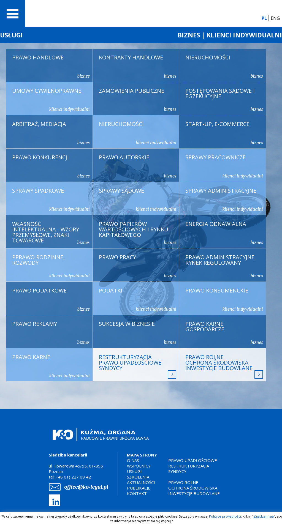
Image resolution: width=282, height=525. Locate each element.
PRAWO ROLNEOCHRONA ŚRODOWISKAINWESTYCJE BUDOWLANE (224, 366)
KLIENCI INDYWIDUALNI (244, 35)
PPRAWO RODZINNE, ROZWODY (51, 266)
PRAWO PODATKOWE (51, 299)
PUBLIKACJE (138, 488)
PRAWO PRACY (138, 266)
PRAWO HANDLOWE (51, 66)
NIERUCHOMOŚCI (224, 66)
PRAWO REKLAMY (51, 332)
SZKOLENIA (138, 477)
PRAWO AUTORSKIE (138, 166)
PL (264, 18)
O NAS (133, 460)
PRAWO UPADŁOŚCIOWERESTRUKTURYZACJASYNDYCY (192, 466)
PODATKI (138, 299)
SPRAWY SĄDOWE (138, 199)
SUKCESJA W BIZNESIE (138, 332)
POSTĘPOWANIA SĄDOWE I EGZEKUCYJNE (224, 99)
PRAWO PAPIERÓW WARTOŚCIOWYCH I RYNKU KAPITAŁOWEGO (138, 232)
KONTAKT (137, 493)
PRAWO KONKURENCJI (51, 166)
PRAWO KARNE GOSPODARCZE (224, 332)
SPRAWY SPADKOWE (51, 199)
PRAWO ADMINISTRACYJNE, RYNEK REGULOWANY (224, 266)
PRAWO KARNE (51, 366)
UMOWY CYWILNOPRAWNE (51, 99)
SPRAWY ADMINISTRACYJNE (224, 199)
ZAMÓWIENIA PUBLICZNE (138, 99)
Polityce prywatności (225, 516)
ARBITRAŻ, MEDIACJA (51, 133)
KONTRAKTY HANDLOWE (138, 66)
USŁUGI (11, 35)
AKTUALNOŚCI (141, 482)
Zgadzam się (264, 516)
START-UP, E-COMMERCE (224, 133)
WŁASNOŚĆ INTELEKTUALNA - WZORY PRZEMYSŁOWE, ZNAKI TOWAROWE (51, 232)
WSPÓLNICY (139, 466)
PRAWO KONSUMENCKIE (224, 299)
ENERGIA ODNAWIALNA (224, 232)
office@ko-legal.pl (86, 487)
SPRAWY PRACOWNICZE (224, 166)
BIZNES (189, 35)
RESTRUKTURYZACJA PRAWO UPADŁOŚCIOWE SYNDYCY (138, 366)
